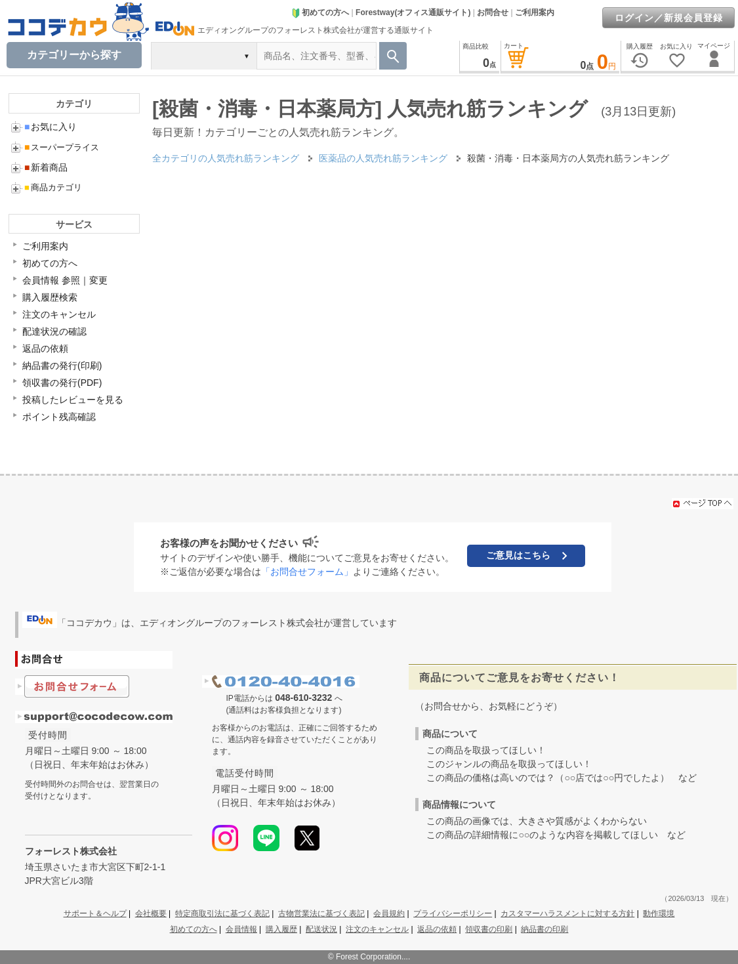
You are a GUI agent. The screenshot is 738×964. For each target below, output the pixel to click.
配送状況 (321, 929)
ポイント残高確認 (59, 416)
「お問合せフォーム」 (307, 571)
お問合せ (492, 12)
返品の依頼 (45, 348)
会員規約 (389, 913)
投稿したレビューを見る (72, 399)
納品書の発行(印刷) (62, 365)
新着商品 (46, 167)
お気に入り (50, 126)
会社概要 (151, 913)
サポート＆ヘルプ (95, 913)
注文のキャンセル (59, 314)
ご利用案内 (534, 12)
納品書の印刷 (544, 929)
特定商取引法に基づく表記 (222, 913)
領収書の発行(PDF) (62, 382)
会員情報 (241, 929)
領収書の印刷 (488, 929)
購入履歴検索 (49, 297)
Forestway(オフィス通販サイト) (413, 12)
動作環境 (658, 913)
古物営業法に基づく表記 (321, 913)
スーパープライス (61, 147)
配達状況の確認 (54, 331)
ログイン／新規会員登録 (669, 17)
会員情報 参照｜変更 (65, 280)
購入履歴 (281, 929)
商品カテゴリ (53, 187)
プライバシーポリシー (452, 913)
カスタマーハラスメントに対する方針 (567, 913)
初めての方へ (320, 12)
